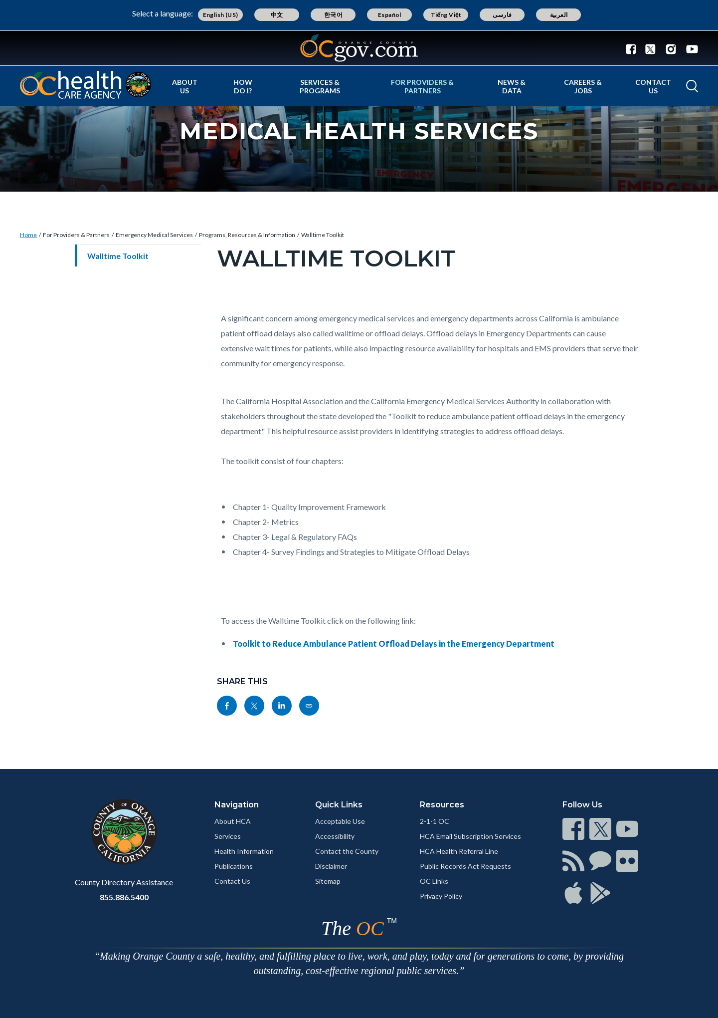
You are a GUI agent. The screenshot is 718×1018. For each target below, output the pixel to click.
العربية (559, 14)
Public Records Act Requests (465, 866)
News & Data (512, 86)
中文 (277, 14)
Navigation (236, 804)
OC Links (434, 881)
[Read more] (359, 48)
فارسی (502, 14)
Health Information (244, 851)
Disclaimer (331, 866)
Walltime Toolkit (322, 235)
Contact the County (346, 851)
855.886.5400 (124, 897)
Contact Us (653, 86)
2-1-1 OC (434, 821)
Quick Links (338, 804)
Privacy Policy (441, 896)
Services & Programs (320, 86)
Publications (233, 866)
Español (389, 14)
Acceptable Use (340, 821)
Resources (442, 804)
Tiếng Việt (446, 14)
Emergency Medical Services (154, 235)
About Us (184, 86)
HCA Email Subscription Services (470, 836)
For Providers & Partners (422, 86)
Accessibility (335, 836)
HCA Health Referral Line (459, 851)
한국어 (333, 14)
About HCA (232, 821)
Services (227, 836)
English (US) (220, 14)
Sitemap (328, 881)
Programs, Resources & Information (247, 235)
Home (28, 235)
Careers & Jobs (583, 86)
